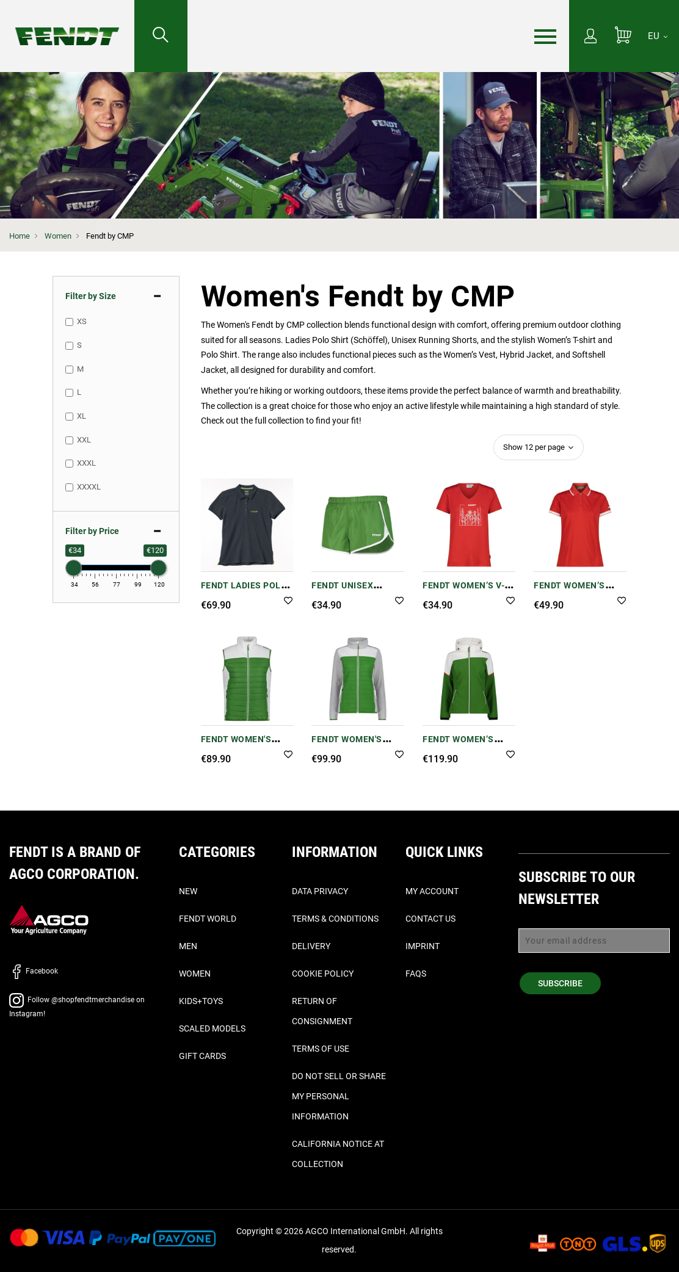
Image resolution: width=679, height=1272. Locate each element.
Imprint (422, 946)
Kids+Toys (201, 1001)
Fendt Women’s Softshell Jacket (466, 745)
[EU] (657, 36)
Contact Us (430, 918)
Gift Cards (202, 1056)
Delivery (311, 946)
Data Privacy (320, 891)
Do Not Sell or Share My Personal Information (339, 1096)
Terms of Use (320, 1048)
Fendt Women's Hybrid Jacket (346, 745)
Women (58, 235)
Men (188, 946)
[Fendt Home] (67, 24)
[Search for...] (161, 36)
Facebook (33, 971)
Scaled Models (212, 1028)
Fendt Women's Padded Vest (236, 745)
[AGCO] (49, 919)
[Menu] (545, 36)
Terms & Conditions (335, 918)
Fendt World (207, 918)
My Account (432, 891)
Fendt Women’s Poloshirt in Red (574, 591)
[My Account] (590, 37)
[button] (288, 601)
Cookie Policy (323, 973)
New (188, 891)
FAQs (415, 973)
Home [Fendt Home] (19, 235)
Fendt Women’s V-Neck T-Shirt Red (463, 591)
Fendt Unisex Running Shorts (350, 591)
